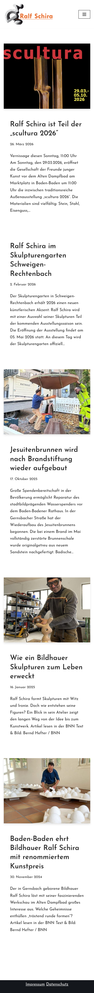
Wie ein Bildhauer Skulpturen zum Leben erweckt (46, 667)
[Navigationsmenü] (84, 14)
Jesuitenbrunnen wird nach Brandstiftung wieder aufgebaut (44, 459)
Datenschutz (57, 984)
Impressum (35, 984)
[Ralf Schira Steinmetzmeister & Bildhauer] (29, 14)
